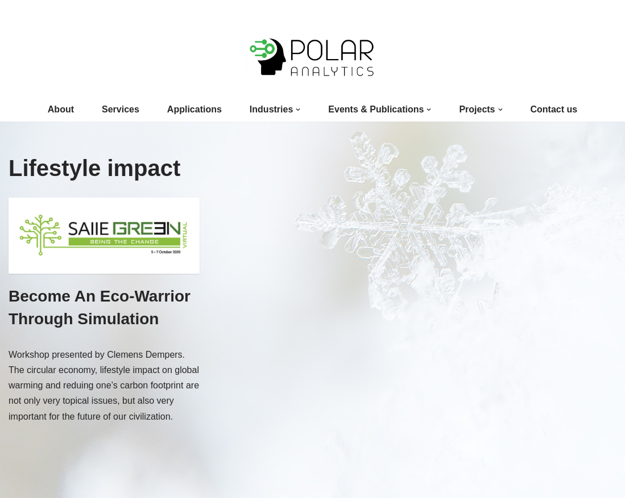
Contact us (554, 109)
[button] (298, 109)
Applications (194, 109)
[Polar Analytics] (312, 57)
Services (120, 109)
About (61, 109)
